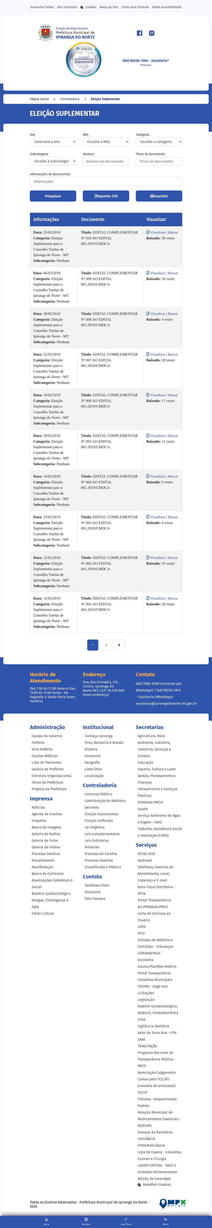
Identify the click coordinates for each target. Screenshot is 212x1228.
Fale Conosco (95, 899)
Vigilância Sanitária (153, 1026)
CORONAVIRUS (149, 953)
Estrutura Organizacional (51, 776)
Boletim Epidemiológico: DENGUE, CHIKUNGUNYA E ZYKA (158, 1013)
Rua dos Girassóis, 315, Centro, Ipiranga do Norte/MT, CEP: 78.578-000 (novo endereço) (104, 688)
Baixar (173, 232)
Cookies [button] (89, 7)
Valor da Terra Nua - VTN (157, 1033)
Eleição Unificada (99, 821)
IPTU (141, 933)
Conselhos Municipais (155, 980)
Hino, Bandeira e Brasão (104, 743)
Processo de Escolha (101, 854)
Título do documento (150, 154)
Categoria (142, 135)
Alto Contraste (67, 7)
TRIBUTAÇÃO (147, 1046)
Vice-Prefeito (42, 749)
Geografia (92, 763)
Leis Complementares (102, 834)
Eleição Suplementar (105, 99)
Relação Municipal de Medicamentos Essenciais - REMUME (159, 1119)
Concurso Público (98, 794)
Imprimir (159, 196)
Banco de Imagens (46, 827)
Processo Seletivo (46, 854)
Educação (145, 763)
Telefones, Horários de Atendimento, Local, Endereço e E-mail (155, 873)
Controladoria (70, 99)
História (91, 749)
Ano (32, 135)
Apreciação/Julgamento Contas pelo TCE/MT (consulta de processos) (157, 1079)
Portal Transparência (154, 973)
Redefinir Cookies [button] (154, 1185)
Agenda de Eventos (47, 814)
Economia (92, 756)
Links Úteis (93, 769)
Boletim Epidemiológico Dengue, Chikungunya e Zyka (51, 900)
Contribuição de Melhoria (105, 801)
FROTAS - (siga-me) (153, 986)
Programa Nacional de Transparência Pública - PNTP (157, 1059)
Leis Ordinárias (97, 840)
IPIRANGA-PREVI (150, 802)
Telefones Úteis (97, 885)
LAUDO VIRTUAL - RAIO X (157, 1165)
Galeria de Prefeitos (48, 769)
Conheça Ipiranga (99, 736)
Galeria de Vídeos (46, 847)
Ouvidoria (92, 892)
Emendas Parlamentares (157, 1172)
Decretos (92, 807)
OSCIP (142, 1092)
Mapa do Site (109, 7)
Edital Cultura (43, 913)
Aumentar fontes (42, 7)
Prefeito (38, 743)
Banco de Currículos (48, 874)
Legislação (146, 1000)
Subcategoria (39, 154)
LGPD (142, 927)
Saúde (143, 809)
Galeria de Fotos (45, 840)
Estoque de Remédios (155, 1132)
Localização (94, 776)
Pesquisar (53, 196)
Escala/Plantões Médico (157, 966)
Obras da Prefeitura (47, 783)
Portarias (92, 847)
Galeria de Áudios (46, 834)
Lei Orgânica (95, 827)
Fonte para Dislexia (135, 7)
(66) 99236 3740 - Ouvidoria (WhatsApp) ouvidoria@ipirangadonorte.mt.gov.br (166, 697)
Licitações (146, 993)
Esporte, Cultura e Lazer (157, 769)
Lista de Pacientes (46, 763)
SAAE (142, 1039)
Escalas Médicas (45, 756)
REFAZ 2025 (146, 854)
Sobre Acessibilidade (167, 7)
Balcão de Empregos (154, 1179)
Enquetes (39, 821)
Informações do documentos (50, 174)
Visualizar (156, 232)
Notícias (38, 807)
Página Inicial (39, 99)
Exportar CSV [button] (106, 196)
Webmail (145, 860)
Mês (86, 135)
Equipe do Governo (47, 736)
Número (88, 154)
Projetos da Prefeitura (49, 789)
